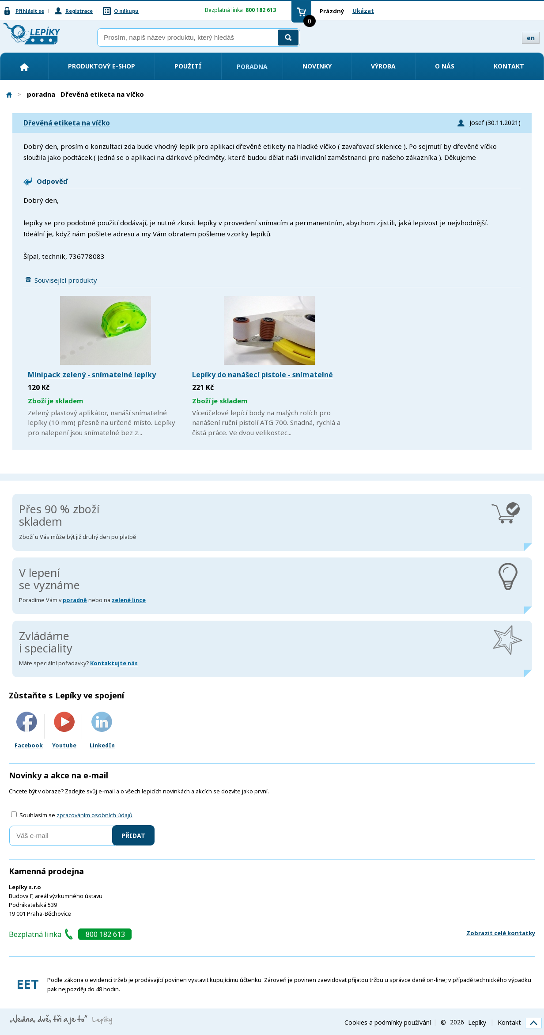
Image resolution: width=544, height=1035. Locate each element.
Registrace (79, 11)
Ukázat (363, 11)
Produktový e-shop (101, 66)
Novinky (317, 66)
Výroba (383, 66)
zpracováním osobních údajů (94, 815)
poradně (75, 600)
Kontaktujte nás (114, 663)
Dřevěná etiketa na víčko (66, 123)
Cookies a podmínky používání (387, 1022)
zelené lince (129, 600)
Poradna (252, 66)
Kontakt (509, 66)
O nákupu (126, 11)
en (531, 38)
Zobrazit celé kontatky (500, 933)
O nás (444, 66)
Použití (188, 66)
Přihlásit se (29, 11)
